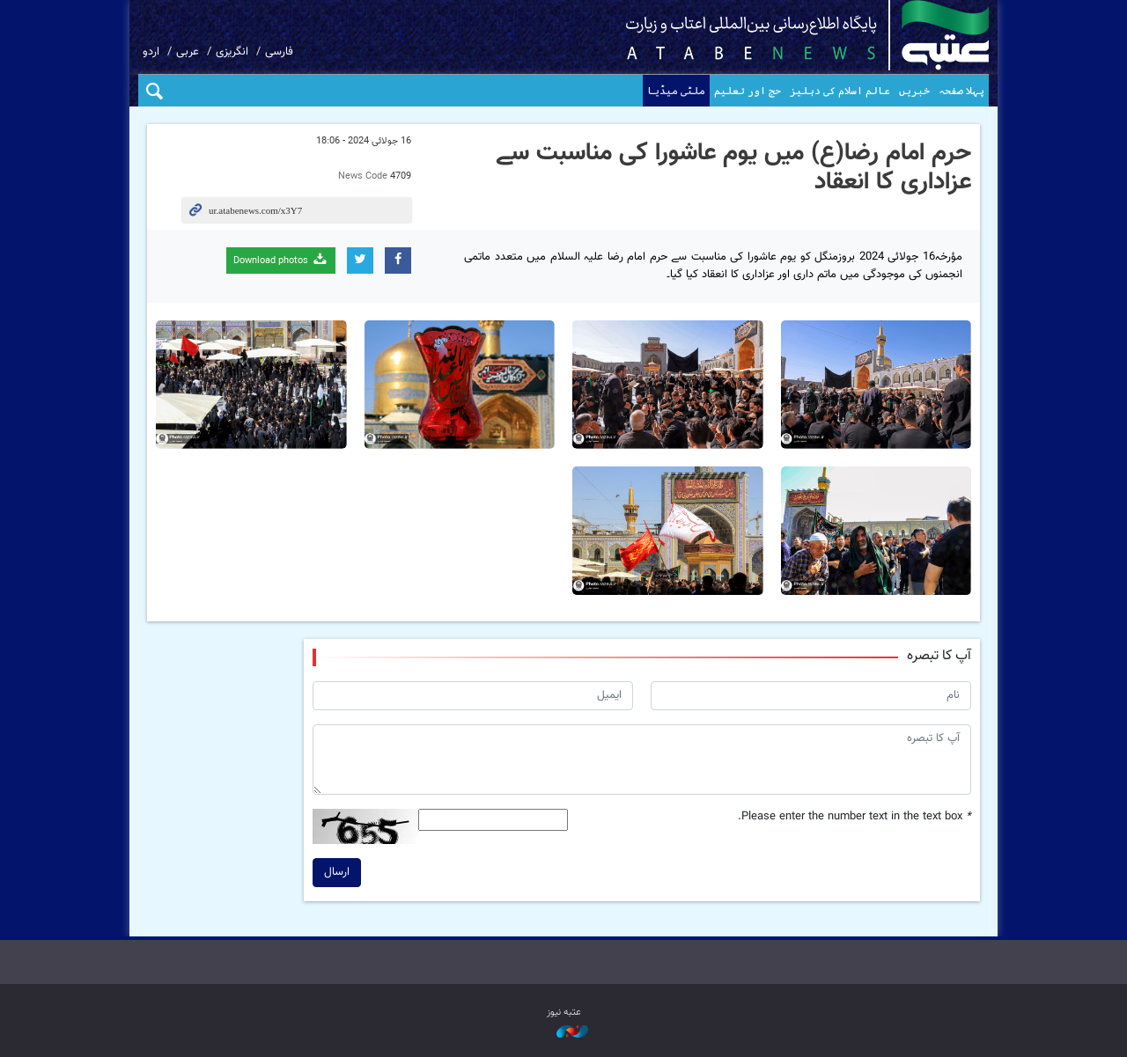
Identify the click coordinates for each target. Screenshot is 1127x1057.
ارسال (337, 872)
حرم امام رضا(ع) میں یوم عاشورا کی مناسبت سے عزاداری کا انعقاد (733, 168)
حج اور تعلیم (747, 90)
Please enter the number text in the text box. (854, 817)
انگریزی (232, 52)
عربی (187, 52)
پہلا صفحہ (961, 90)
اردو (151, 52)
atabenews (780, 35)
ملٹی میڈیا (676, 90)
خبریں (914, 90)
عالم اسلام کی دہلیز (840, 90)
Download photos (280, 260)
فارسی (279, 52)
